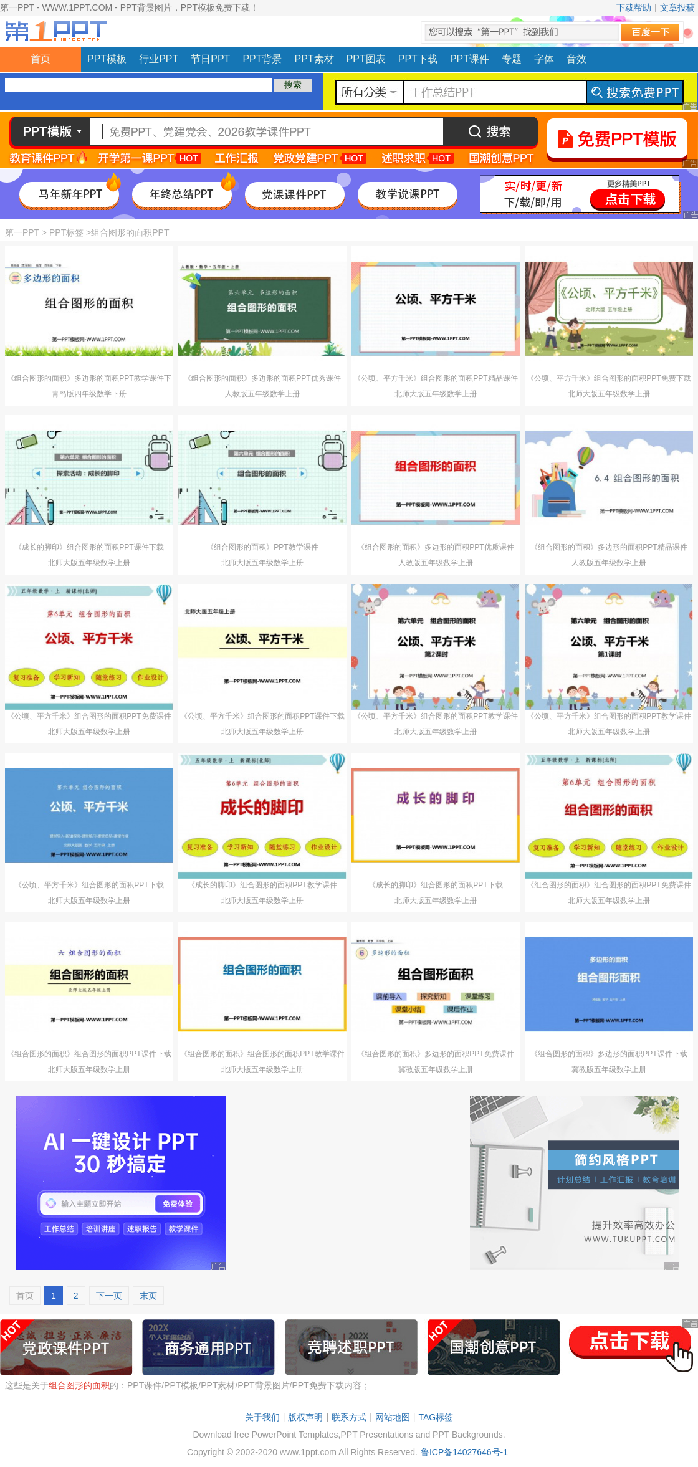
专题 (512, 59)
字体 (544, 59)
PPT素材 (314, 59)
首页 (40, 59)
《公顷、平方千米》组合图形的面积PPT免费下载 (609, 378)
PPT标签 (66, 232)
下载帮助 (633, 7)
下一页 (109, 1296)
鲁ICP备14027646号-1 (464, 1452)
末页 (148, 1296)
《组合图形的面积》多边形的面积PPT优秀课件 (262, 378)
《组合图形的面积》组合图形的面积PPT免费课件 (609, 885)
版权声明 (305, 1417)
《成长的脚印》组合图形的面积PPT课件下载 (88, 547)
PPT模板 (107, 59)
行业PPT (158, 59)
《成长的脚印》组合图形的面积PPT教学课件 (262, 885)
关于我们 (262, 1417)
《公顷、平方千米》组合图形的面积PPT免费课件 (89, 716)
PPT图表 (366, 59)
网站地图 (392, 1417)
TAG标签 (435, 1417)
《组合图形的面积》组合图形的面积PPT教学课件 (262, 1053)
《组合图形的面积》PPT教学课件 (262, 547)
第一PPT (22, 232)
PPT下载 (417, 59)
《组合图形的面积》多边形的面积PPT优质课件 (435, 547)
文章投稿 (677, 7)
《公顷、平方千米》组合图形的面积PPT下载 (88, 885)
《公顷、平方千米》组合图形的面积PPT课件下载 (262, 716)
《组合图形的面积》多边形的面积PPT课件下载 (608, 1053)
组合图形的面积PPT (130, 232)
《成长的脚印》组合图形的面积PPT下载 (435, 885)
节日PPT (210, 59)
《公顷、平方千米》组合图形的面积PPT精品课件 (435, 378)
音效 (576, 59)
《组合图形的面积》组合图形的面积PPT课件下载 (89, 1053)
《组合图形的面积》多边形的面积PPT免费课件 (435, 1053)
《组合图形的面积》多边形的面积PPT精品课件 (608, 547)
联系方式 (349, 1417)
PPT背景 (262, 59)
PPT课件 (469, 59)
